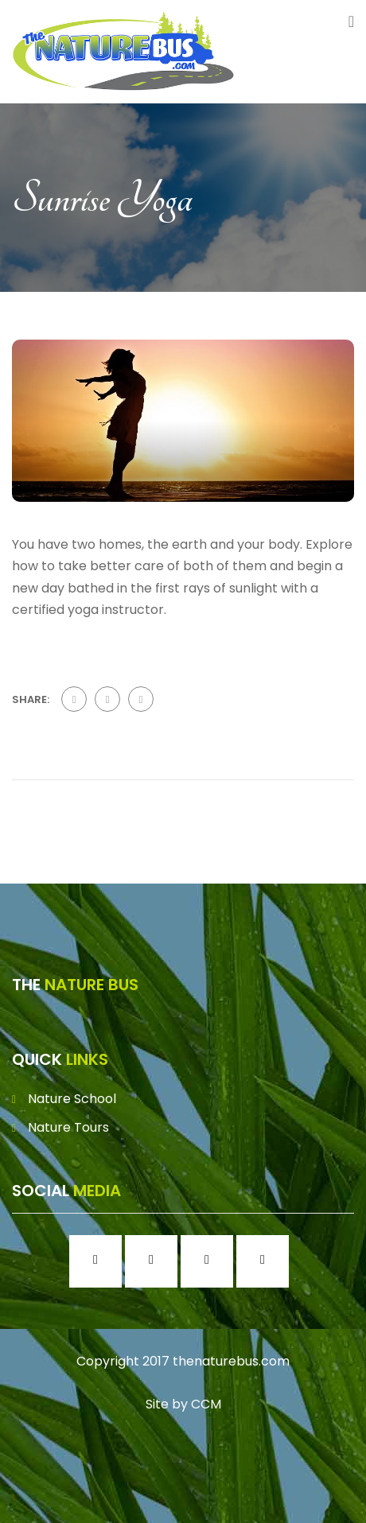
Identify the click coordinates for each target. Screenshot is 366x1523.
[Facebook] (99, 1261)
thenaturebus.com (231, 1361)
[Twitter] (211, 1261)
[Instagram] (155, 1261)
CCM (206, 1404)
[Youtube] (266, 1261)
